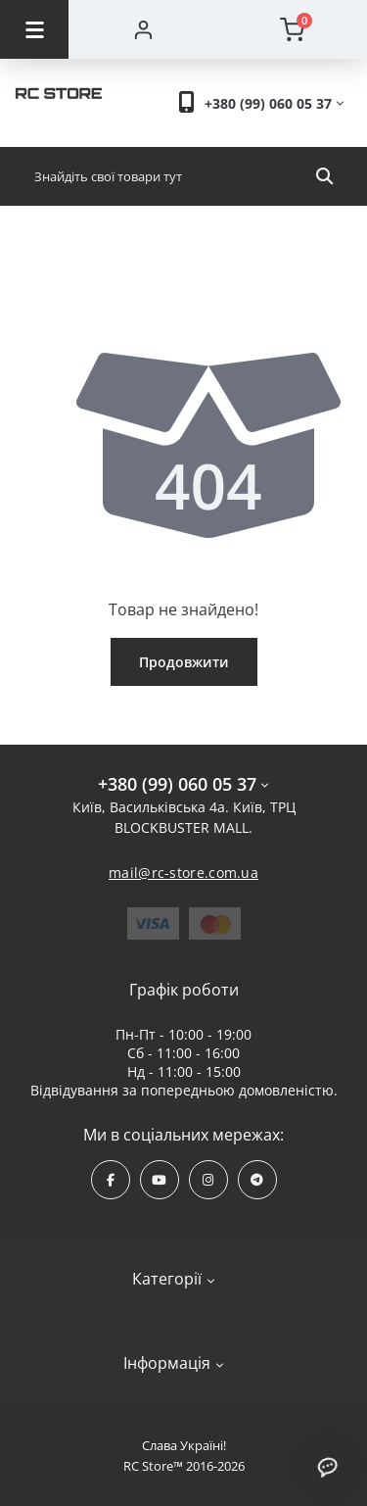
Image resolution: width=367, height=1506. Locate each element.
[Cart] (293, 29)
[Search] (324, 176)
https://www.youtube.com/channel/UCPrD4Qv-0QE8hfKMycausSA (159, 1180)
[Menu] (34, 29)
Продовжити (184, 662)
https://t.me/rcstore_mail (257, 1180)
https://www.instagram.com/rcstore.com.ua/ (208, 1180)
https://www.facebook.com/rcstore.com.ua (111, 1180)
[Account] (143, 29)
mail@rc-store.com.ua (183, 872)
